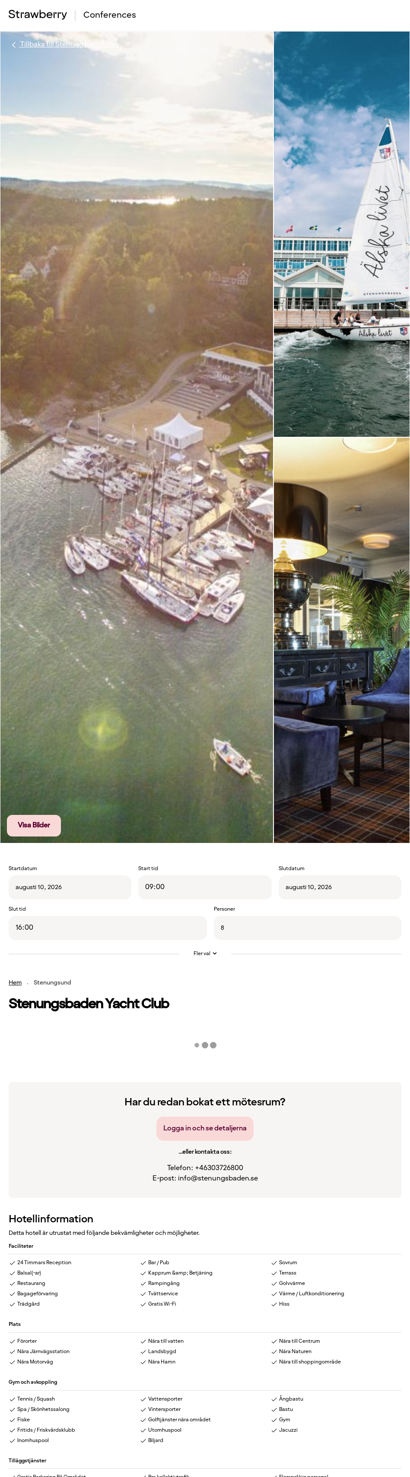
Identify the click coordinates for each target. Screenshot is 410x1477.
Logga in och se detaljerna (205, 1128)
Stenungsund (52, 983)
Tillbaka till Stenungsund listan (64, 45)
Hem (15, 983)
